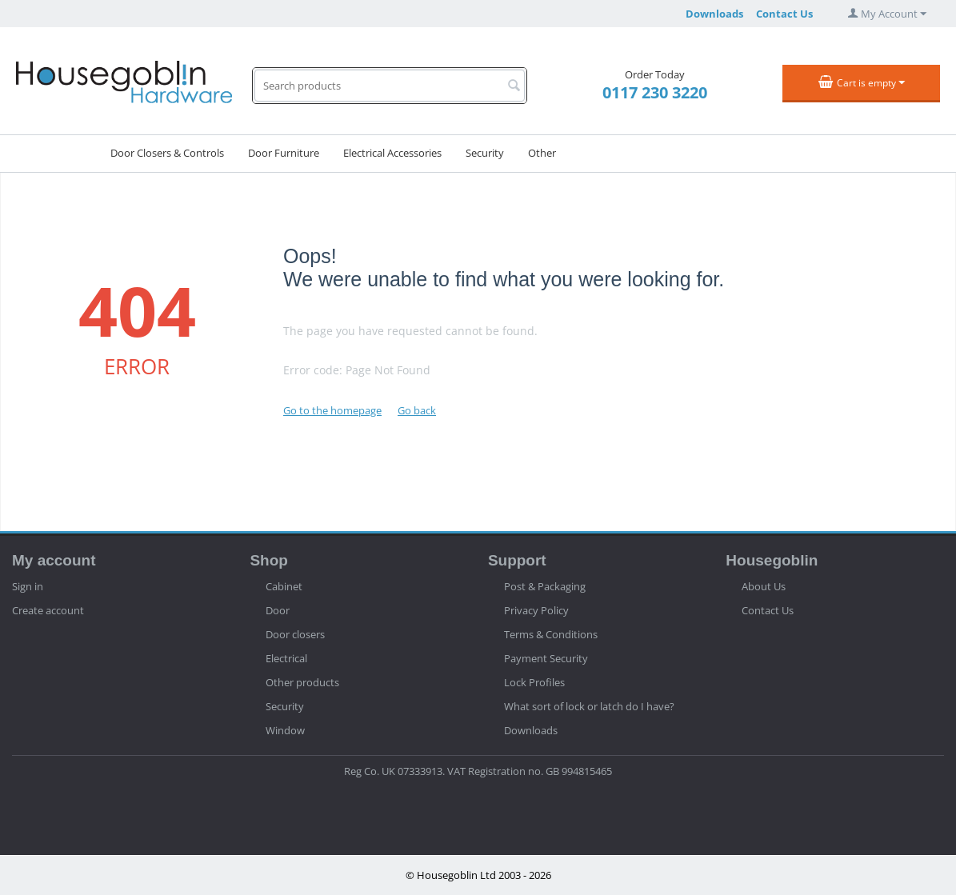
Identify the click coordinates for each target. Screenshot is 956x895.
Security (485, 153)
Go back (417, 410)
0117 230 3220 (654, 92)
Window (285, 730)
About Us (764, 586)
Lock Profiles (534, 682)
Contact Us (784, 13)
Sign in (27, 586)
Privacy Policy (536, 610)
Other (542, 153)
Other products (302, 682)
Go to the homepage (332, 410)
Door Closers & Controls (167, 153)
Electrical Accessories (392, 153)
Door (278, 610)
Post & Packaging (545, 586)
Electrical (286, 658)
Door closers (295, 634)
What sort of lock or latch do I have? (589, 706)
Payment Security (546, 658)
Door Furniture (283, 153)
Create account (48, 610)
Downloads (714, 13)
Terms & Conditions (551, 634)
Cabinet (284, 586)
